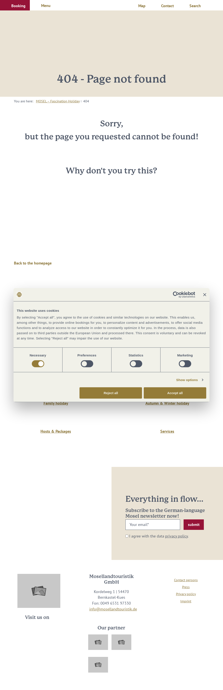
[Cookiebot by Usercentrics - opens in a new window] (176, 294)
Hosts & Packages (56, 431)
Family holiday (56, 403)
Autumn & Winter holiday (167, 403)
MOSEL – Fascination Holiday (58, 101)
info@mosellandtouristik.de (113, 609)
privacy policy (176, 536)
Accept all (175, 393)
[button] (15, 5)
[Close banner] (204, 294)
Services (167, 431)
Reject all (111, 393)
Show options (187, 379)
